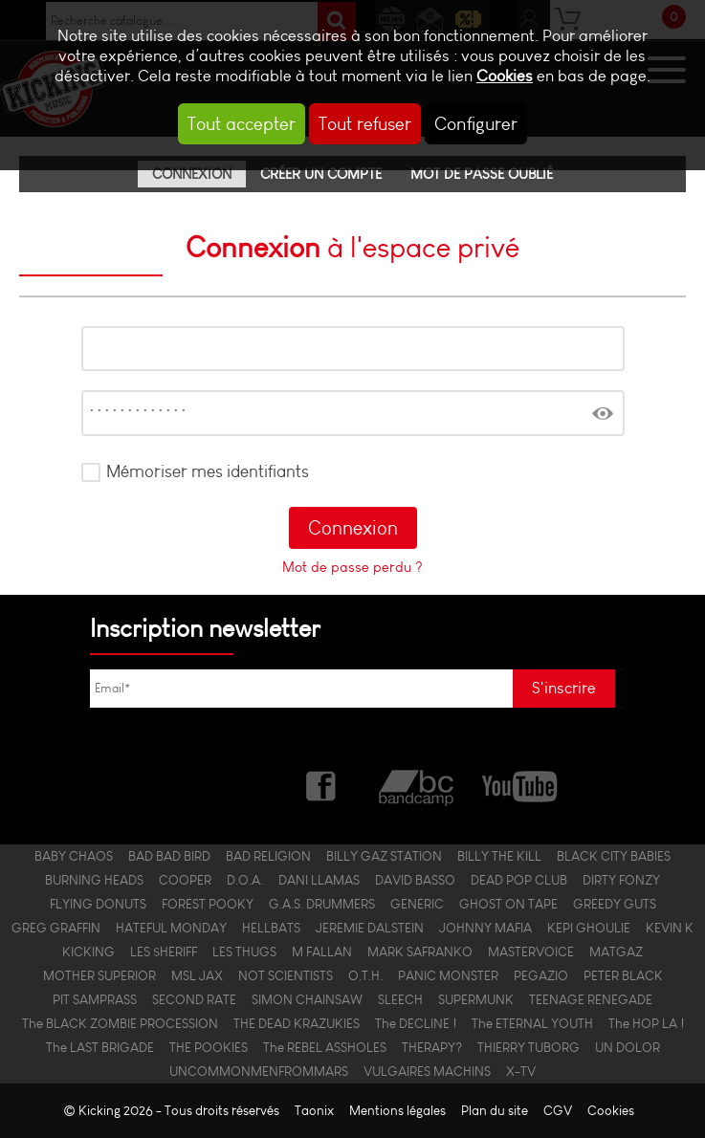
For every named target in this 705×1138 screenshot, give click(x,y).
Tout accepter (241, 124)
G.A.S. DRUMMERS (322, 904)
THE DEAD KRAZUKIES (296, 1024)
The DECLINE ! (415, 1024)
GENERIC (417, 904)
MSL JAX (197, 976)
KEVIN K (670, 928)
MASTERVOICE (531, 952)
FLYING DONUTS (98, 904)
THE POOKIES (208, 1048)
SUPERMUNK (476, 1000)
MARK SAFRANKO (420, 952)
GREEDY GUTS (614, 904)
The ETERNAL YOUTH (532, 1024)
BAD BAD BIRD (169, 856)
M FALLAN (322, 952)
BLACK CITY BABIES (614, 856)
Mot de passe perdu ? (352, 567)
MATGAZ (616, 952)
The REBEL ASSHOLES (324, 1048)
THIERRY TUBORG (528, 1048)
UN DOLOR (627, 1048)
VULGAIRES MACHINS (427, 1071)
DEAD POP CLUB (519, 880)
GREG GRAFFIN (55, 928)
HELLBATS (271, 928)
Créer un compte (321, 174)
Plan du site (494, 1111)
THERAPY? (432, 1048)
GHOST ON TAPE (508, 904)
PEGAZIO (541, 976)
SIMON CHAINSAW (307, 1000)
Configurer (476, 124)
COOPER (185, 880)
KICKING (88, 952)
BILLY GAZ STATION (384, 856)
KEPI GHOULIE (588, 928)
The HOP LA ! (646, 1024)
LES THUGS (244, 952)
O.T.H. (365, 976)
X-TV (521, 1071)
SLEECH (400, 1000)
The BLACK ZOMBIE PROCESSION (120, 1024)
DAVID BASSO (415, 880)
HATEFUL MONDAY (171, 928)
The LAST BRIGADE (100, 1048)
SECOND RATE (194, 1000)
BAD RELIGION (268, 856)
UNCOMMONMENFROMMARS (258, 1071)
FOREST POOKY (207, 904)
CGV (557, 1111)
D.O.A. (245, 880)
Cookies (504, 76)
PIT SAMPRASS (95, 1000)
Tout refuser (365, 124)
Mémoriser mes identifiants (207, 471)
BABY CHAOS (73, 856)
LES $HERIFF (163, 952)
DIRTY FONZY (621, 880)
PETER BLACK (623, 976)
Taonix (314, 1111)
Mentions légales (397, 1111)
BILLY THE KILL (499, 856)
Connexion (191, 174)
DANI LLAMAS (319, 880)
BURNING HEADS (94, 880)
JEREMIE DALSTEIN (370, 928)
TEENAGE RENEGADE (590, 1000)
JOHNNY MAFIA (485, 928)
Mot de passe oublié (481, 174)
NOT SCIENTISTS (285, 976)
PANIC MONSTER (448, 976)
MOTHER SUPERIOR (99, 976)
